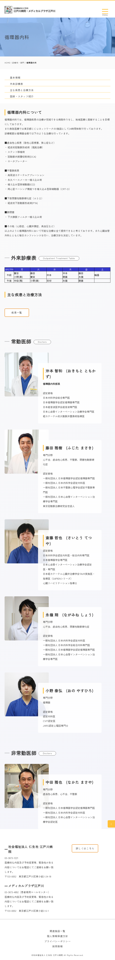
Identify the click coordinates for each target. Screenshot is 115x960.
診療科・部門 (18, 62)
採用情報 (57, 946)
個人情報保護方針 (57, 936)
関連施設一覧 (58, 931)
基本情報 (15, 77)
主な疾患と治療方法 (22, 90)
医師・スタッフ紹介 (22, 96)
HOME (7, 62)
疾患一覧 (16, 312)
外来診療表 (16, 84)
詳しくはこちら (85, 848)
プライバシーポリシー (57, 941)
